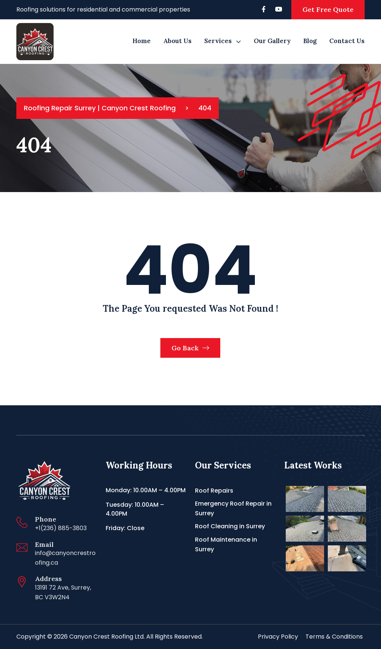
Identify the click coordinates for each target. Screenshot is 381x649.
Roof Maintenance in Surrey (226, 544)
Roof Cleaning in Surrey (230, 526)
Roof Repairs (214, 490)
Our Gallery (272, 41)
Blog (310, 41)
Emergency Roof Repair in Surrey (233, 508)
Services (218, 41)
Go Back (190, 348)
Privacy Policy (278, 636)
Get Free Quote (327, 9)
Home (141, 41)
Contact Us (347, 41)
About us (177, 41)
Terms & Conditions (334, 636)
